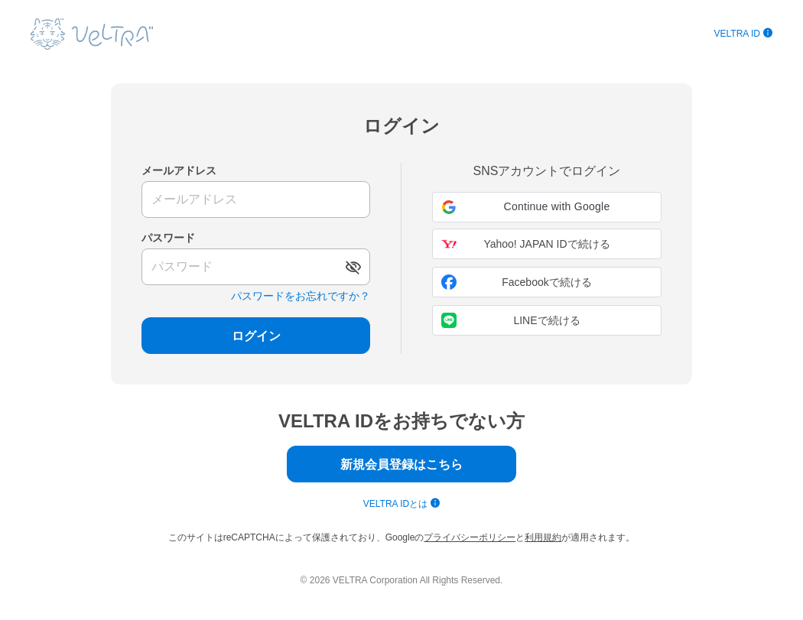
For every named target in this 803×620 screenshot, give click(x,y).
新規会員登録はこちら (401, 464)
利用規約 (543, 537)
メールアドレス (178, 170)
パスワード (168, 238)
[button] (547, 207)
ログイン (256, 335)
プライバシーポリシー (469, 537)
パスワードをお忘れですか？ (300, 296)
